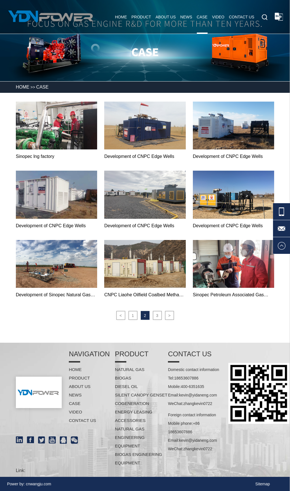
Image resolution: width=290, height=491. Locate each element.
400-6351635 (192, 386)
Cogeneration (132, 403)
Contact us (241, 17)
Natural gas (129, 369)
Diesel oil (126, 386)
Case (202, 17)
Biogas (123, 378)
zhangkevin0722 (197, 403)
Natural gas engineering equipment (130, 437)
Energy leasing (133, 411)
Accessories (130, 420)
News (186, 17)
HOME (22, 87)
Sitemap (262, 484)
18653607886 (186, 378)
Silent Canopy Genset (141, 395)
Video (218, 17)
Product (141, 17)
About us (165, 17)
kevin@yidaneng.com (198, 395)
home (121, 17)
